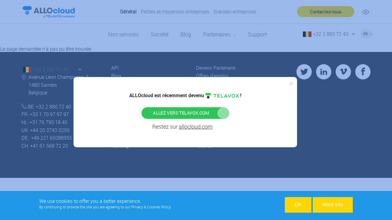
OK (298, 205)
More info (332, 205)
